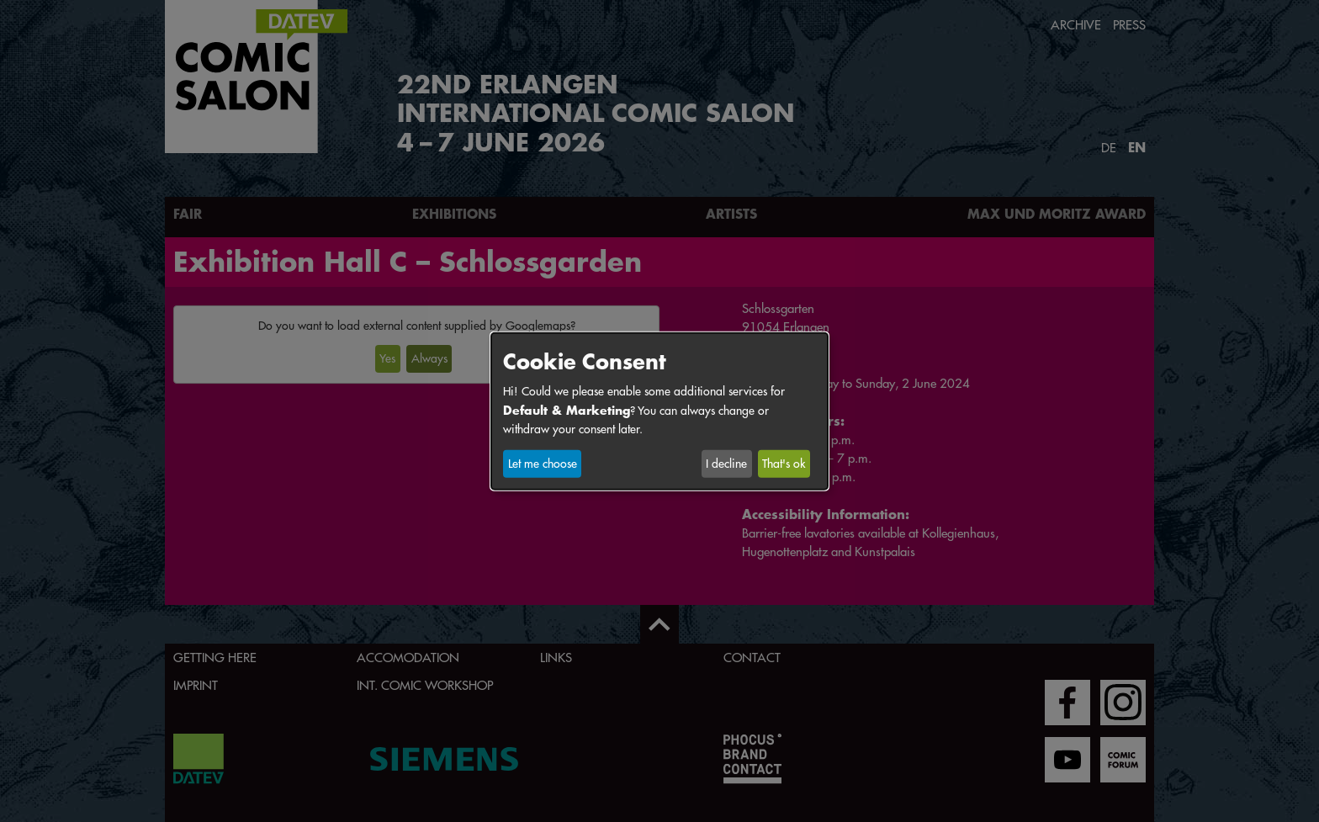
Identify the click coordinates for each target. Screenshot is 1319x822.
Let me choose (542, 463)
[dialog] (659, 410)
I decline (726, 463)
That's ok (783, 463)
